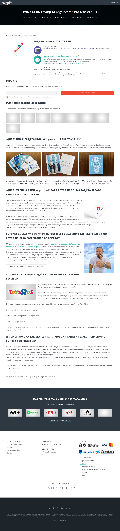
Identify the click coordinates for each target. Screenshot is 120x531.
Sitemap (82, 475)
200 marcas (90, 148)
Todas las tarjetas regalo (52, 444)
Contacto (83, 463)
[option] (15, 413)
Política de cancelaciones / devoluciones (93, 469)
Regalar (9, 447)
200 (49, 61)
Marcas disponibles (13, 450)
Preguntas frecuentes (87, 461)
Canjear (9, 453)
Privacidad (83, 472)
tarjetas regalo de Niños (39, 109)
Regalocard (32, 35)
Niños (25, 35)
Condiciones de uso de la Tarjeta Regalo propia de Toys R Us (31, 377)
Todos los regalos (49, 452)
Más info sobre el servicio (27, 266)
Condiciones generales (87, 466)
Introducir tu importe (87, 93)
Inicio (7, 35)
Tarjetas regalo (16, 35)
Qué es (9, 444)
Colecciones (47, 455)
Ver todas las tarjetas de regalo (60, 420)
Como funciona (18, 444)
